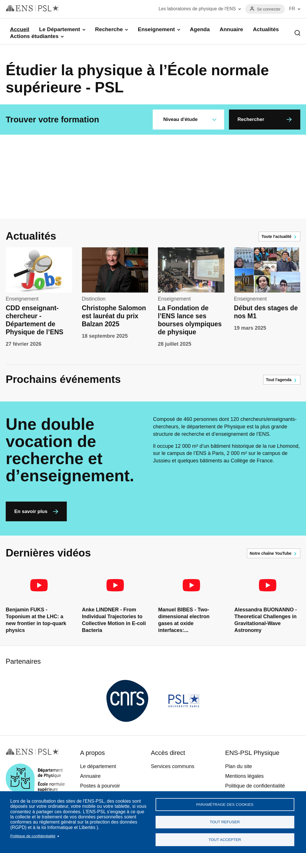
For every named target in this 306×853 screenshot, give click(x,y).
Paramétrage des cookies (224, 802)
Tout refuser (225, 820)
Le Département (59, 29)
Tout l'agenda (278, 379)
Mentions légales (244, 776)
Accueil (19, 29)
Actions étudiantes (34, 36)
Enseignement (156, 29)
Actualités (266, 29)
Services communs (172, 766)
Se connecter (269, 9)
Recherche (109, 29)
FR (292, 8)
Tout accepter (225, 839)
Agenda (200, 29)
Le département (98, 766)
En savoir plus (30, 511)
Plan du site (238, 766)
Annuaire (231, 29)
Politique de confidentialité (32, 834)
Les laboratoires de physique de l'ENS (197, 8)
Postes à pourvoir (100, 786)
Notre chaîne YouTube (270, 553)
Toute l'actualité (276, 236)
